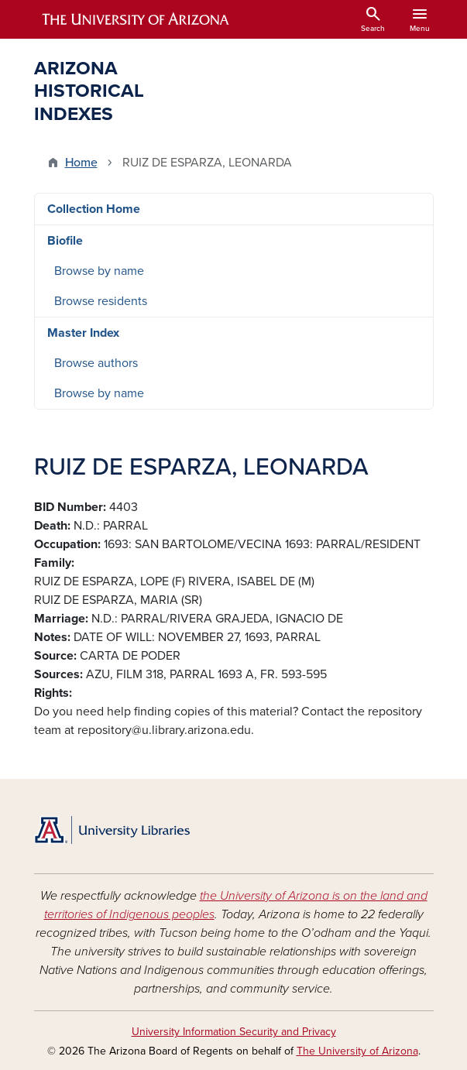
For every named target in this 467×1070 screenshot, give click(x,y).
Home (81, 162)
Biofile (65, 241)
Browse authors (96, 363)
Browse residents (100, 301)
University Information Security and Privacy (234, 1031)
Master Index (83, 333)
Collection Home (93, 209)
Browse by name (99, 271)
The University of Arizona (357, 1051)
